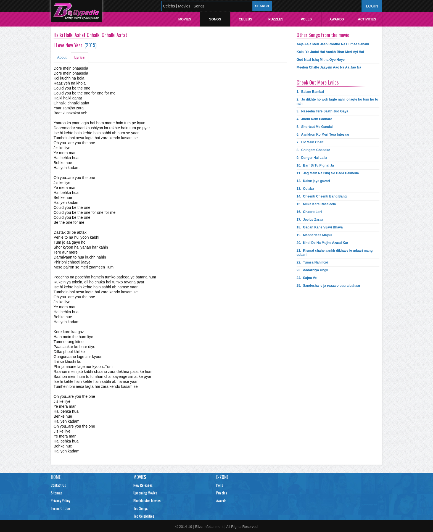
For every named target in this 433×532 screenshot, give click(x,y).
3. (322, 111)
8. (313, 150)
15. (316, 204)
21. (335, 253)
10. (315, 165)
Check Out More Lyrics (318, 82)
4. (314, 119)
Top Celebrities (143, 516)
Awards (336, 19)
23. (312, 270)
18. (320, 227)
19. (314, 235)
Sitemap (56, 493)
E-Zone (222, 477)
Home (55, 477)
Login (372, 6)
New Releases (143, 485)
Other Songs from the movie (323, 34)
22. (312, 262)
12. (313, 181)
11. (328, 173)
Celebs (245, 19)
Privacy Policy (60, 500)
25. (328, 286)
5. (315, 127)
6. (323, 134)
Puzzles (276, 19)
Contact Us (58, 485)
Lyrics (79, 57)
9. (312, 158)
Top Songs (140, 508)
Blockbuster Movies (147, 500)
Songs (215, 19)
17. (310, 220)
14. (322, 196)
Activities (367, 19)
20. (322, 243)
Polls (306, 19)
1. (310, 92)
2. (337, 102)
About (62, 57)
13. (305, 189)
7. (310, 142)
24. (307, 278)
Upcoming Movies (145, 493)
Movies (184, 19)
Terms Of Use (60, 508)
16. (309, 212)
